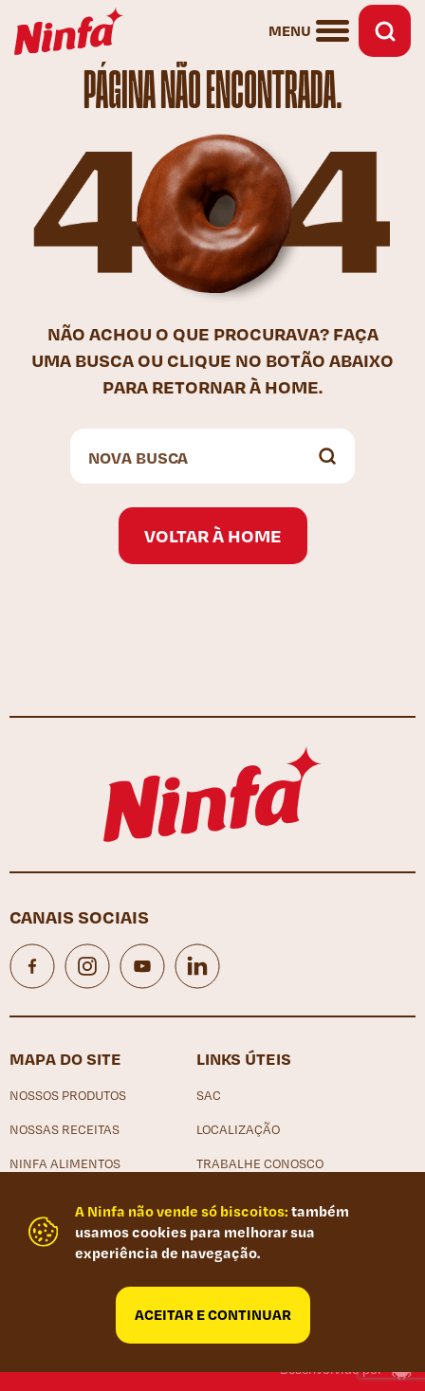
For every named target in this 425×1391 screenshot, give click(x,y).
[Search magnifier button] (327, 456)
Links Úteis (243, 1058)
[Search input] (193, 456)
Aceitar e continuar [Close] (213, 1314)
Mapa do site (65, 1058)
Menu (289, 30)
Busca (385, 31)
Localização (238, 1129)
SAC (208, 1095)
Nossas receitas (64, 1129)
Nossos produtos (67, 1095)
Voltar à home (213, 535)
